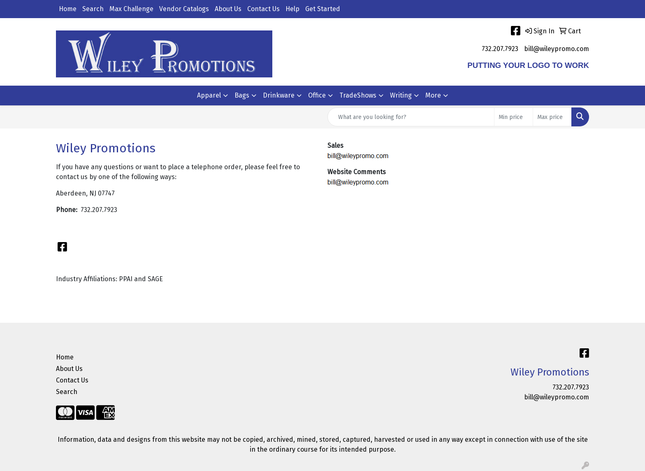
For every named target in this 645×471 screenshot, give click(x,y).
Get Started (322, 9)
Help (292, 9)
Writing (401, 95)
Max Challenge (131, 9)
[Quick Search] (410, 116)
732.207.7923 (500, 49)
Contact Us (263, 9)
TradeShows (357, 95)
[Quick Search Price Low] (513, 116)
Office (317, 95)
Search (93, 9)
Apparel (209, 95)
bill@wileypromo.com (556, 49)
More (433, 95)
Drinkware (279, 95)
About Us (228, 9)
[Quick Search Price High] (552, 116)
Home (68, 9)
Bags (241, 95)
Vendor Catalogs (184, 9)
